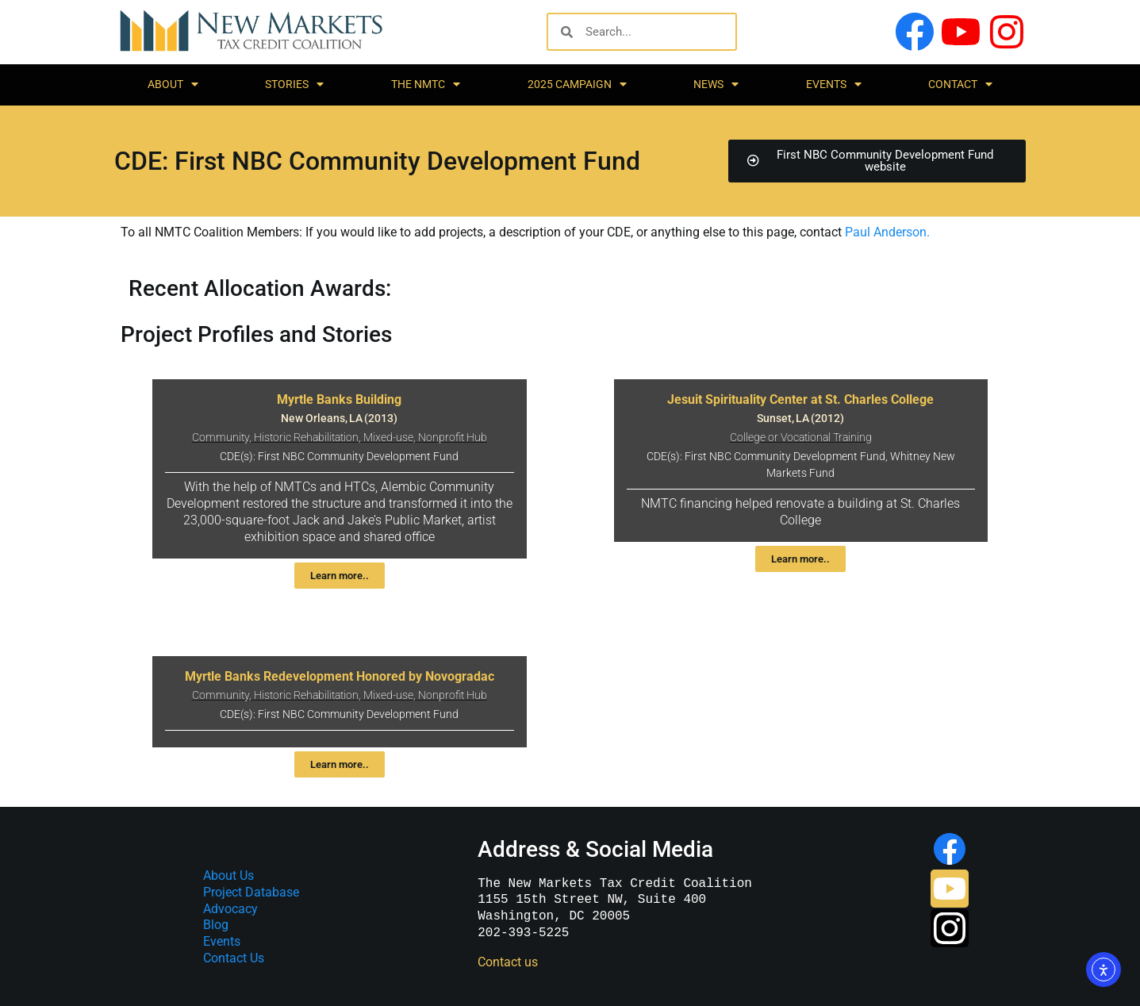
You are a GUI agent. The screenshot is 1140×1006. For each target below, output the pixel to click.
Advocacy (230, 908)
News (716, 84)
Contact (960, 84)
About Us (228, 875)
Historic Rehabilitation (306, 437)
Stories (294, 84)
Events (834, 84)
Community (220, 437)
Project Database (251, 892)
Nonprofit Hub (452, 437)
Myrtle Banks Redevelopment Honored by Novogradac (339, 676)
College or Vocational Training (801, 437)
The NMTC (425, 84)
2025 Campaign (577, 84)
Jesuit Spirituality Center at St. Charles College (800, 399)
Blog (215, 924)
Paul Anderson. (887, 232)
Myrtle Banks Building (339, 399)
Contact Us (233, 958)
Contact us (508, 962)
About (173, 84)
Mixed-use (388, 437)
